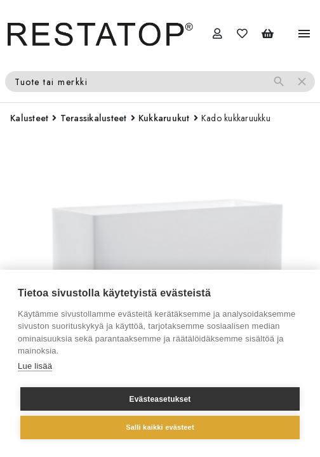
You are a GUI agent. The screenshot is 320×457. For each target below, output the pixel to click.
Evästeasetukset (159, 399)
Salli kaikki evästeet (160, 427)
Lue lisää (35, 366)
